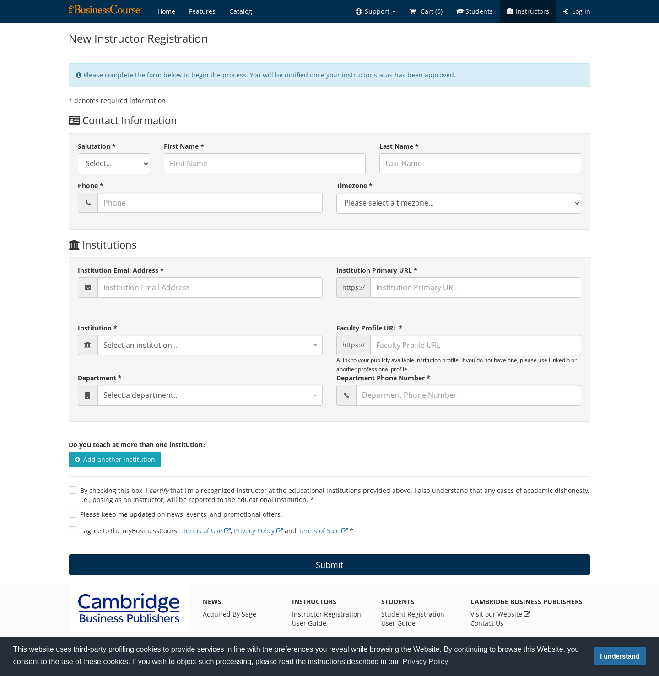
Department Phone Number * (383, 377)
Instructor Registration (326, 614)
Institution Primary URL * (376, 270)
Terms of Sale (323, 530)
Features (202, 11)
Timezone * (354, 185)
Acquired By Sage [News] (229, 614)
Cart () (426, 11)
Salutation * (97, 146)
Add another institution (115, 459)
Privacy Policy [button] (425, 661)
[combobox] (210, 345)
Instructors (528, 11)
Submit (329, 564)
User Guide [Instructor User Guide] (309, 623)
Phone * (90, 185)
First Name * (184, 146)
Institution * (97, 328)
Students (474, 11)
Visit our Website (500, 614)
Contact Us (486, 623)
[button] (376, 11)
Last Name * (399, 146)
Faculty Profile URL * (369, 328)
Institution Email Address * (121, 270)
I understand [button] (619, 656)
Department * (100, 377)
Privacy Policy (258, 530)
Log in (576, 11)
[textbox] (210, 345)
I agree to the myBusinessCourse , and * (216, 530)
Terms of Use (207, 530)
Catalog (240, 11)
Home (166, 11)
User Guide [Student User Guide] (398, 623)
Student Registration (412, 614)
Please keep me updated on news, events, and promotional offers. (181, 514)
